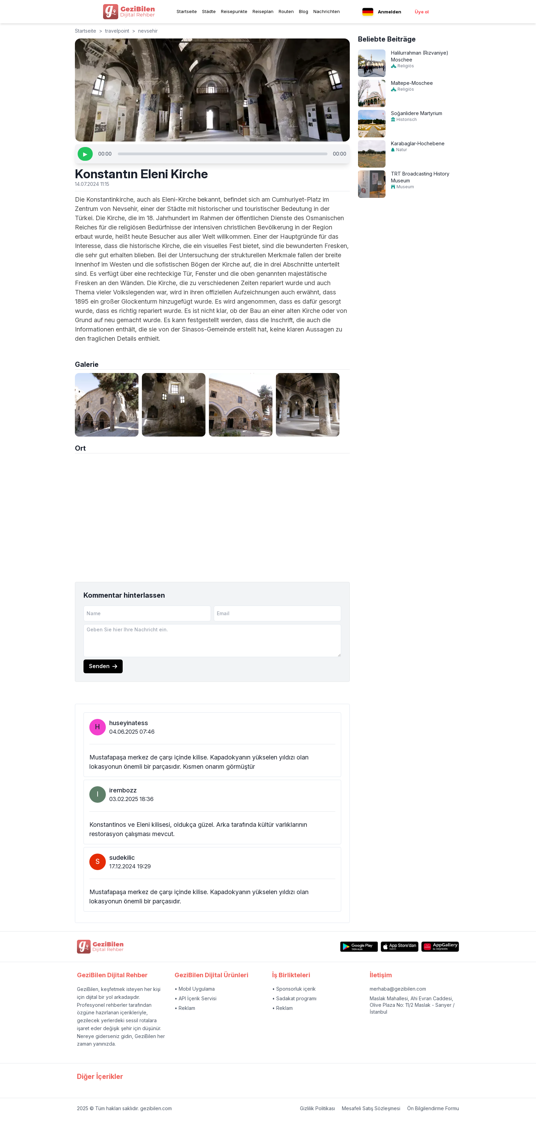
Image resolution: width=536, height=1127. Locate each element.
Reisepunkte (234, 11)
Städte (209, 11)
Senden (103, 666)
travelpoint (117, 31)
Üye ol (422, 11)
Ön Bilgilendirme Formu (433, 1108)
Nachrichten (326, 11)
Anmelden (389, 11)
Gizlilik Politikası (317, 1108)
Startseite (187, 11)
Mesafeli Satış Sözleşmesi (371, 1108)
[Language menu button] (368, 12)
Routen (286, 11)
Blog (303, 11)
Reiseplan (263, 11)
